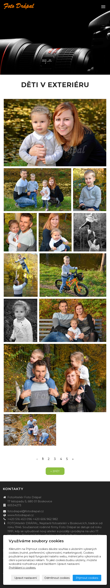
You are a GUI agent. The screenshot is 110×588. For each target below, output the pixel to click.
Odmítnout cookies (57, 578)
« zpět (55, 471)
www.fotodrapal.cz (20, 515)
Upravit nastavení (25, 578)
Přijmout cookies (87, 578)
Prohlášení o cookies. (22, 567)
